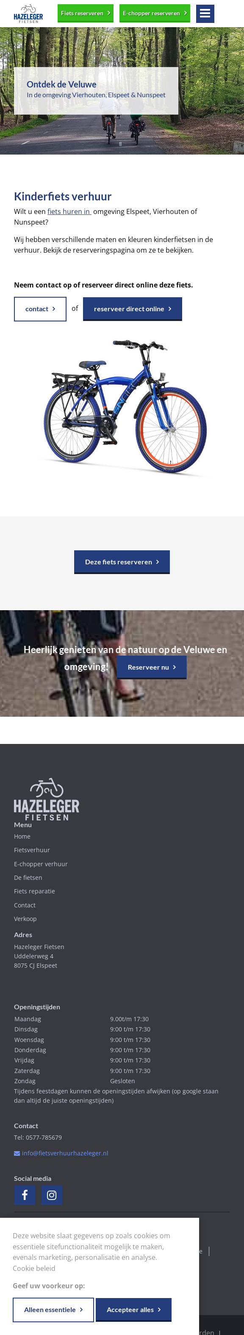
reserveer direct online (129, 308)
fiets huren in (69, 211)
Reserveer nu (145, 667)
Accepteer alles (130, 1309)
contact (36, 308)
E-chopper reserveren (151, 13)
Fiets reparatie (34, 891)
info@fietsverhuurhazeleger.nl (65, 1153)
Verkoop (25, 919)
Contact (25, 905)
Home (22, 836)
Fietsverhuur (32, 850)
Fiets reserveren (82, 13)
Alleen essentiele (50, 1309)
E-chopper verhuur (41, 864)
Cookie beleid (34, 1268)
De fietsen (28, 877)
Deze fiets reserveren (118, 562)
